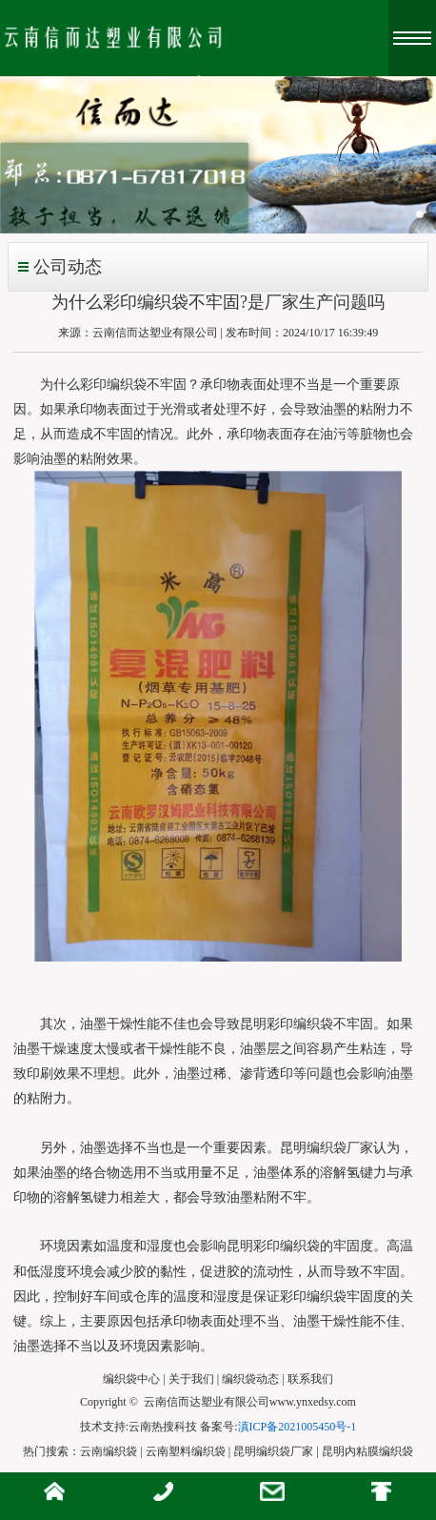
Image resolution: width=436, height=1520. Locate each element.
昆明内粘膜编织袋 (367, 1451)
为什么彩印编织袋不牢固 (113, 384)
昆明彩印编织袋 (286, 1024)
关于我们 (191, 1379)
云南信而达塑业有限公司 (155, 332)
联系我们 (310, 1379)
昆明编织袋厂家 (326, 1148)
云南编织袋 (108, 1451)
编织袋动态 (250, 1379)
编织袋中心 (131, 1379)
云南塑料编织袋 (186, 1451)
